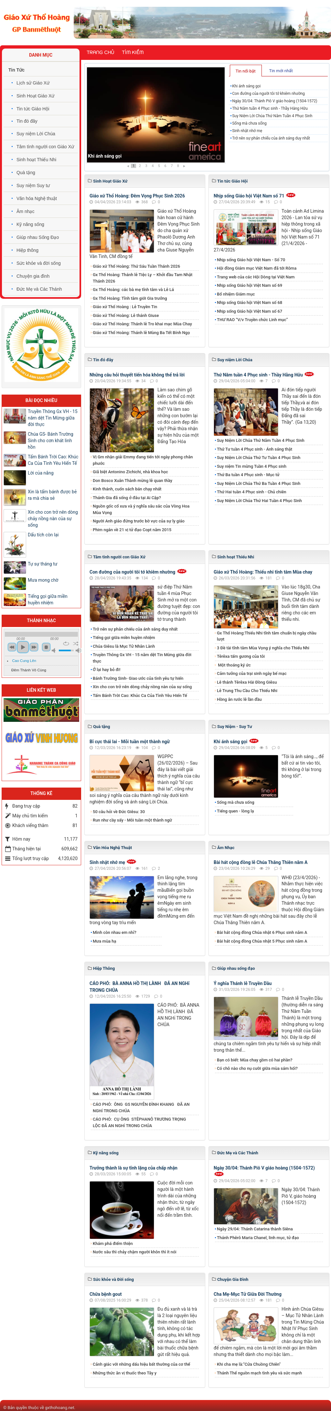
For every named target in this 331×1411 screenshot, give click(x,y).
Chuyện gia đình (32, 276)
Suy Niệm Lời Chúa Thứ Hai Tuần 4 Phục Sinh (259, 500)
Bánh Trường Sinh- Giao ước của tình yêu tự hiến (138, 678)
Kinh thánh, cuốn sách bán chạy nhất (127, 489)
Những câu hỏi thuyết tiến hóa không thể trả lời (137, 374)
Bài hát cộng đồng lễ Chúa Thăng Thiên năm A (260, 862)
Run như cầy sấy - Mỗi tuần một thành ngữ (132, 820)
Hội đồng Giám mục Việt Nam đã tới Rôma (256, 268)
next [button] (33, 647)
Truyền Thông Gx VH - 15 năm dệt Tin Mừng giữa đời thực (142, 658)
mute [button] (55, 650)
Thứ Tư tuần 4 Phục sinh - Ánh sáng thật (254, 449)
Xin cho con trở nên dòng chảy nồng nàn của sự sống (142, 686)
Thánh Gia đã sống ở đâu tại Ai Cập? (127, 497)
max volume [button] (78, 650)
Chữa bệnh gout (106, 1294)
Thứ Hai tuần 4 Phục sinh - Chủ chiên (251, 491)
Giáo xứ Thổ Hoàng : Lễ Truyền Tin (125, 306)
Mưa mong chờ (43, 580)
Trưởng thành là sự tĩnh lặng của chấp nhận (133, 1167)
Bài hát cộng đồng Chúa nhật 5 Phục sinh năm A (262, 941)
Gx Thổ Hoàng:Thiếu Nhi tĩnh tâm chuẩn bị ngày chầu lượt (266, 636)
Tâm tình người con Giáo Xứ (45, 146)
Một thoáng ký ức (234, 665)
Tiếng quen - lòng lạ (235, 811)
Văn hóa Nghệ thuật (36, 198)
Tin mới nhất (281, 70)
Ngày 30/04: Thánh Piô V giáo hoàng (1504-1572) (274, 101)
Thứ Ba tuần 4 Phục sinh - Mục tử (248, 474)
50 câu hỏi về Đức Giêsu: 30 (119, 811)
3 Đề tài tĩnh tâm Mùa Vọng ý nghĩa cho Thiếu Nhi (263, 647)
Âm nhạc (25, 211)
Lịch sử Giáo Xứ (32, 82)
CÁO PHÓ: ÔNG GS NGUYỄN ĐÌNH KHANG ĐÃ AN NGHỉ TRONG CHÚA (141, 1107)
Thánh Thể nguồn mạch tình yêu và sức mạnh (259, 1373)
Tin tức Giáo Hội (32, 108)
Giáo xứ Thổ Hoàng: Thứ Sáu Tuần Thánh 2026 (136, 266)
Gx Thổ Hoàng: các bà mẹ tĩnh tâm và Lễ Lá (133, 289)
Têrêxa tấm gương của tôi (241, 656)
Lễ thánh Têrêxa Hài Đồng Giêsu (247, 682)
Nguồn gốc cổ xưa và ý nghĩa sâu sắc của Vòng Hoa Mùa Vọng (141, 509)
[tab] (246, 70)
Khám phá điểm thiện (113, 1243)
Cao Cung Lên (24, 661)
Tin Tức (16, 70)
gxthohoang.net (59, 1407)
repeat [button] (66, 643)
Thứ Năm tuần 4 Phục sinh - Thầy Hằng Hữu (269, 108)
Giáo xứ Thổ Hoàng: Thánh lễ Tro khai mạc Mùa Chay (142, 323)
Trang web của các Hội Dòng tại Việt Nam (255, 276)
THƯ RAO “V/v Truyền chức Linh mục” (252, 319)
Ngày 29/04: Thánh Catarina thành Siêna (255, 1228)
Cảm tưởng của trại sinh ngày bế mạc (252, 673)
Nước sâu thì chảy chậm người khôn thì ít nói (134, 1251)
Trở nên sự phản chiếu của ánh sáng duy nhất (271, 138)
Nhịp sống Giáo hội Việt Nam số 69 (249, 285)
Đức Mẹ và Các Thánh (39, 289)
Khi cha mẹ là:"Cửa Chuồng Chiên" (249, 1364)
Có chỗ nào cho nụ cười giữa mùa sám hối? (257, 1068)
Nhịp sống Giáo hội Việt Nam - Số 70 (251, 259)
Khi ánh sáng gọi (105, 156)
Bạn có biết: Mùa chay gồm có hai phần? (255, 1060)
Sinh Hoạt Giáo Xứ (35, 95)
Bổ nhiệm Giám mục (236, 294)
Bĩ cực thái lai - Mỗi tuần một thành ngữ (130, 741)
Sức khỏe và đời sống (38, 263)
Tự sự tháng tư (42, 563)
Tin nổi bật (246, 71)
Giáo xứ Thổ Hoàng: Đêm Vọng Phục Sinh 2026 (137, 195)
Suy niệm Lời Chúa (35, 133)
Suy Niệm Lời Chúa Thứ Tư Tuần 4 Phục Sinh (258, 457)
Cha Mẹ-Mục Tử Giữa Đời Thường (248, 1294)
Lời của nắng (41, 473)
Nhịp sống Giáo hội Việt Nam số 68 (249, 302)
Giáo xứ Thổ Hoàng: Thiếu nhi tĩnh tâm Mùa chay (263, 572)
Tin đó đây (26, 121)
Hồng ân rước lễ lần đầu (239, 699)
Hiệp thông (27, 250)
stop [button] (46, 647)
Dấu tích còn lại (43, 534)
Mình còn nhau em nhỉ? (114, 932)
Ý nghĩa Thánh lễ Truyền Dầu (243, 983)
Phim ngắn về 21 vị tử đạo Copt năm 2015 (132, 529)
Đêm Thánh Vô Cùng (28, 670)
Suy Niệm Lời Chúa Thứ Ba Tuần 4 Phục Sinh (258, 483)
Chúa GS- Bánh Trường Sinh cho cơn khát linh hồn (50, 440)
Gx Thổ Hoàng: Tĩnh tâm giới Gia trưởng (130, 298)
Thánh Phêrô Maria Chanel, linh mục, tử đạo (258, 1237)
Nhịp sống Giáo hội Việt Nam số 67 (249, 311)
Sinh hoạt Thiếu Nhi (36, 159)
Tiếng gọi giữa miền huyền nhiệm (124, 637)
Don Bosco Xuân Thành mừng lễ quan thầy (132, 480)
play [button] (22, 647)
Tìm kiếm (133, 52)
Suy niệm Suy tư (33, 185)
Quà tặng (25, 172)
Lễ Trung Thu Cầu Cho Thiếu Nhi (247, 690)
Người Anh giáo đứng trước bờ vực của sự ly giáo (139, 521)
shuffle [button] (76, 643)
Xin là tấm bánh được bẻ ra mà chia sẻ (52, 495)
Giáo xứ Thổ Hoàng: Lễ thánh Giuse (126, 315)
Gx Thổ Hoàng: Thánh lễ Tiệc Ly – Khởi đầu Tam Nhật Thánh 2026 (142, 278)
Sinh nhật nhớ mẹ (247, 131)
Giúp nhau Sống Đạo (37, 237)
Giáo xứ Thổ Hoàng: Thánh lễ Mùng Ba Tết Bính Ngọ (141, 332)
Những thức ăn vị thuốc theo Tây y (124, 1373)
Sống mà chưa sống (249, 123)
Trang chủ (100, 52)
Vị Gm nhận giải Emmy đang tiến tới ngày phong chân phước (143, 460)
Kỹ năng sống (30, 224)
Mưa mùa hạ (104, 941)
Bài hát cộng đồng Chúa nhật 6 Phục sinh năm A (262, 932)
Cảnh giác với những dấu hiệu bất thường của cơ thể (142, 1364)
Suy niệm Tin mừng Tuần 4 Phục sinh (251, 466)
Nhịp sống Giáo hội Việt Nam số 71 (249, 195)
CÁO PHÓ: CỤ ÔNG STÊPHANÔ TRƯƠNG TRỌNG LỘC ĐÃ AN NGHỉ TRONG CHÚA (139, 1122)
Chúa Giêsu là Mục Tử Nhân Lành (124, 646)
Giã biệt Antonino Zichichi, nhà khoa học (130, 471)
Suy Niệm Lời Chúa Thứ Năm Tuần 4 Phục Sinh (272, 116)
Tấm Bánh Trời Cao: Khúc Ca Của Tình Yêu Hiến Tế (140, 695)
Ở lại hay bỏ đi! (107, 669)
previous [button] (11, 647)
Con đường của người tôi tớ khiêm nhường (268, 93)
